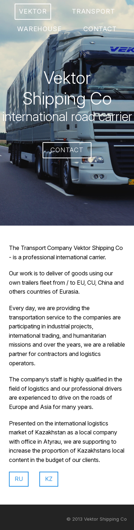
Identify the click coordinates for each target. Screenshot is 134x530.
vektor (32, 11)
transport (93, 11)
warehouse (39, 29)
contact (100, 29)
